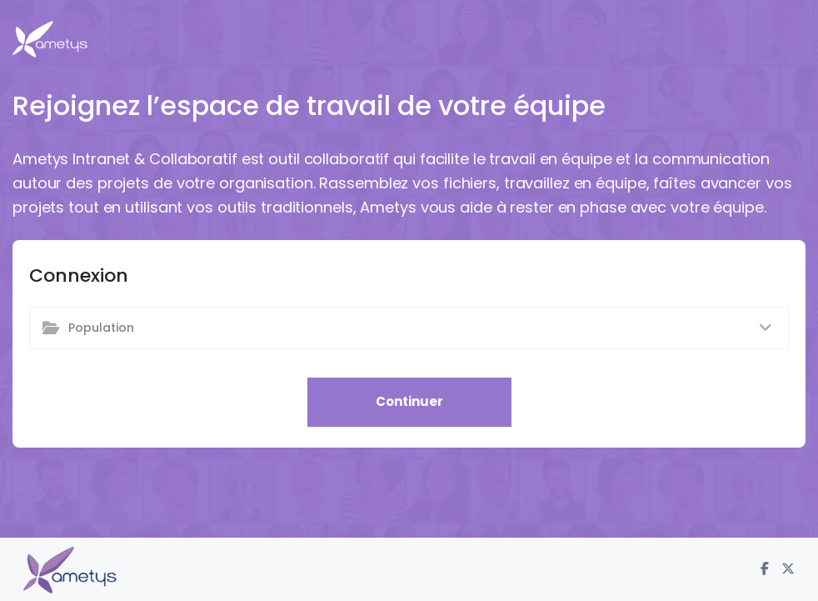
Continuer (409, 401)
